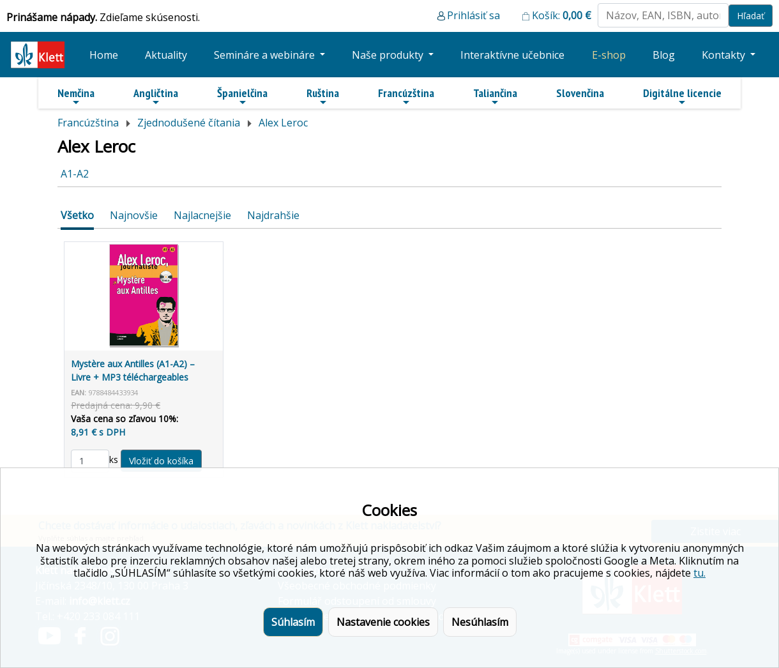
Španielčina (242, 96)
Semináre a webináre (265, 55)
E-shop (609, 55)
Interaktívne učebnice (512, 55)
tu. (699, 573)
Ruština (322, 96)
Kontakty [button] (725, 55)
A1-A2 (75, 174)
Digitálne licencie (682, 96)
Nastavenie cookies (383, 622)
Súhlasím (293, 622)
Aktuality (166, 55)
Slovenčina (580, 93)
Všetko (77, 215)
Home (103, 55)
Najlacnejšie (202, 215)
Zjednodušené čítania (188, 123)
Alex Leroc (283, 123)
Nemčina (76, 96)
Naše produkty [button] (389, 55)
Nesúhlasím (479, 622)
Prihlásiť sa (473, 15)
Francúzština (406, 96)
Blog (664, 55)
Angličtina (155, 96)
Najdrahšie (273, 215)
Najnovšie (134, 215)
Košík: (561, 15)
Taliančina (495, 96)
